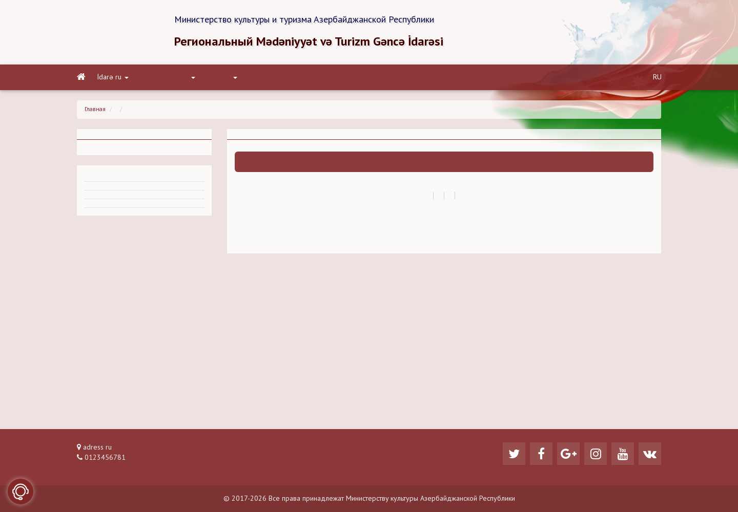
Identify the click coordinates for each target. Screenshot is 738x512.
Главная (95, 109)
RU (657, 77)
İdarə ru (113, 77)
